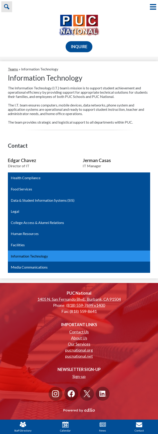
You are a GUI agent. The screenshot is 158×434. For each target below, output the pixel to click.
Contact (139, 426)
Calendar (65, 426)
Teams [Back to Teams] (13, 69)
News (102, 426)
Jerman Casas (97, 160)
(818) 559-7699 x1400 (85, 305)
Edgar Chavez (22, 160)
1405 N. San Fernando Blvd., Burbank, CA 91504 (79, 299)
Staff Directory (22, 426)
